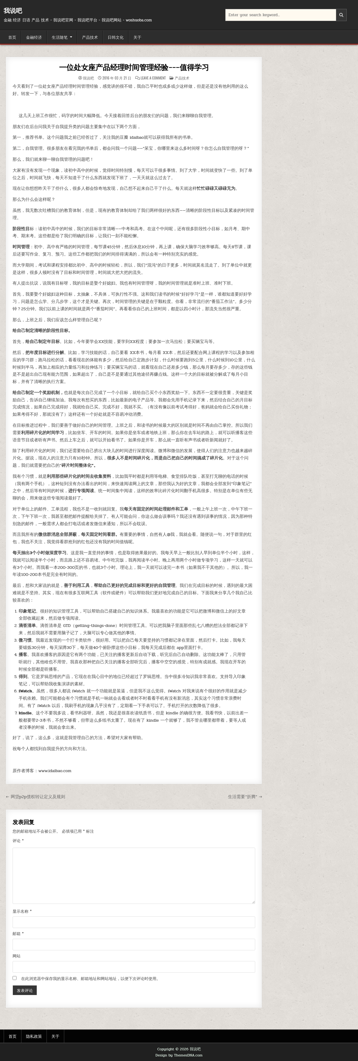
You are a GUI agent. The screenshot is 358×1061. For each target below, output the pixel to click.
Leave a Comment (153, 78)
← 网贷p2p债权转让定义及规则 (35, 796)
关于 (137, 37)
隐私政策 (34, 1036)
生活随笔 (60, 37)
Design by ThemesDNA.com (179, 1055)
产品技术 (90, 37)
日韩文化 (116, 37)
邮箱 (18, 934)
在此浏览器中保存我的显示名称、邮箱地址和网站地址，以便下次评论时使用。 (90, 979)
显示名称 (22, 911)
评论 (18, 841)
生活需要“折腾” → (245, 796)
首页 (12, 37)
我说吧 (13, 10)
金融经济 (34, 37)
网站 (17, 956)
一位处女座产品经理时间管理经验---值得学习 (134, 67)
